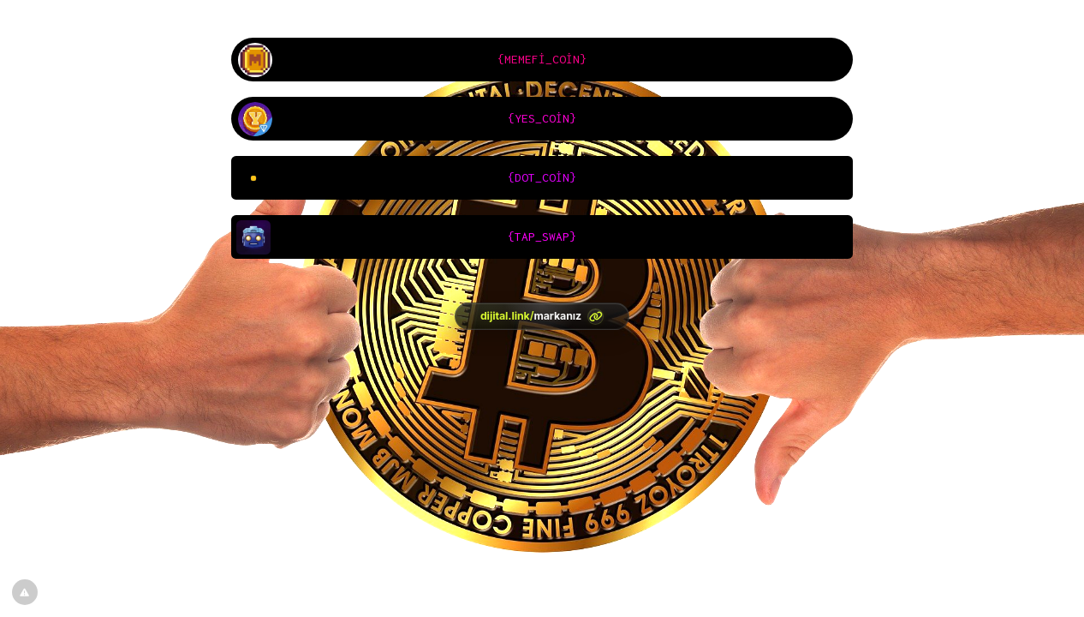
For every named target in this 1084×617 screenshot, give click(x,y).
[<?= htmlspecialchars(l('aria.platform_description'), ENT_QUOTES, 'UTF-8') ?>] (542, 316)
